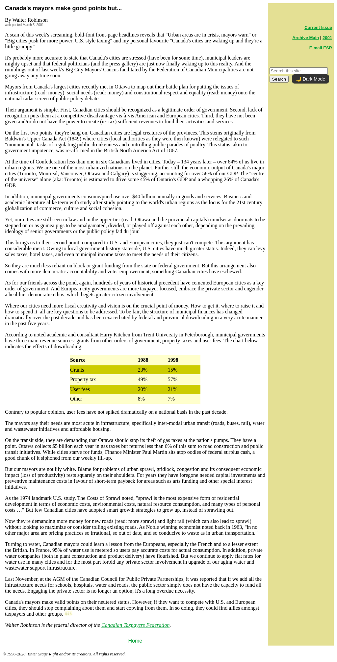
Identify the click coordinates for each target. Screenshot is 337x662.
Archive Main (305, 37)
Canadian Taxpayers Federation (135, 625)
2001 (327, 37)
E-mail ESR (320, 47)
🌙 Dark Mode (310, 79)
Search (279, 79)
